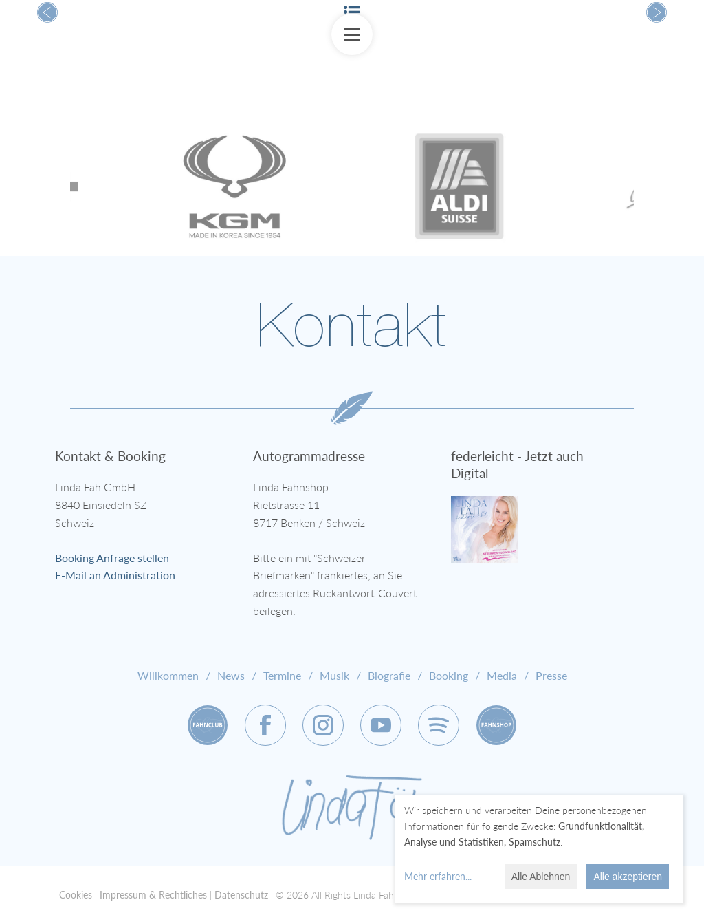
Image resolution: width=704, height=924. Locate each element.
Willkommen (168, 675)
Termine (282, 675)
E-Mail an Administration (115, 574)
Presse (551, 675)
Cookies (75, 895)
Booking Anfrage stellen (112, 557)
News (231, 675)
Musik (334, 675)
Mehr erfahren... (438, 876)
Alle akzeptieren (627, 876)
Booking (448, 675)
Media (502, 675)
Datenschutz (241, 895)
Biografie (389, 675)
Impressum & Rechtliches (153, 895)
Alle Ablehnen (541, 876)
